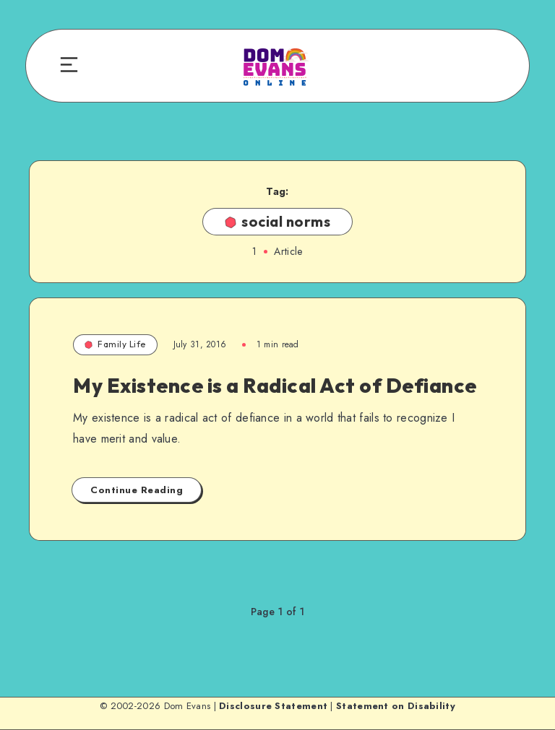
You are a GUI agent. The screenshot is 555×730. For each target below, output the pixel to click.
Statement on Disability (395, 706)
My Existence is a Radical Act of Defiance (275, 385)
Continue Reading (136, 490)
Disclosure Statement (273, 706)
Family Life (115, 344)
